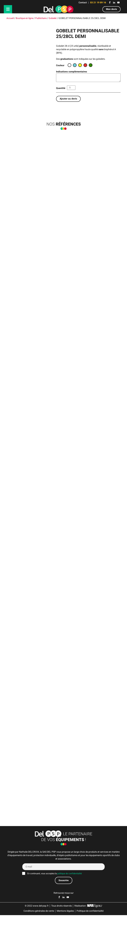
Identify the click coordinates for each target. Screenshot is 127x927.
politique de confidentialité (69, 885)
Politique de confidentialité (90, 923)
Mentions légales (65, 923)
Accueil (10, 18)
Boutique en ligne (24, 18)
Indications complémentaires (71, 71)
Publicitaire (41, 18)
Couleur (60, 65)
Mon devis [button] (111, 9)
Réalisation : (88, 917)
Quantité (60, 88)
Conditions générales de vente (38, 923)
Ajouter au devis (68, 98)
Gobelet (53, 18)
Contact (83, 2)
